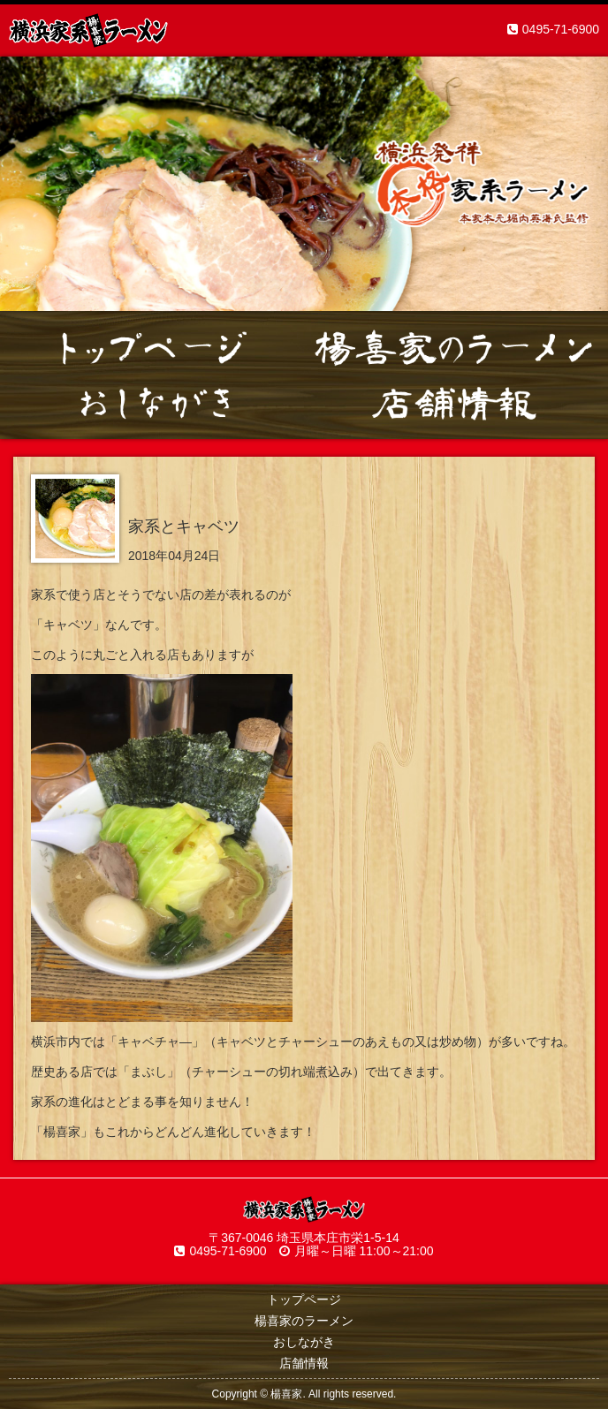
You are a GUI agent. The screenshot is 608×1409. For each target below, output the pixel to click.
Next (585, 184)
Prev (23, 184)
